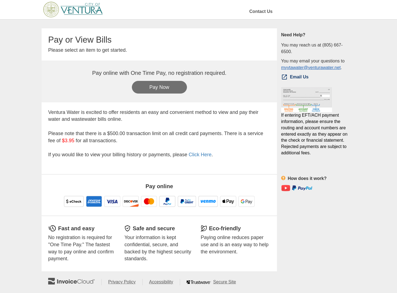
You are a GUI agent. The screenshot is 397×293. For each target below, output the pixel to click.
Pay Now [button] (159, 87)
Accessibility (164, 282)
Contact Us (261, 11)
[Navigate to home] (73, 9)
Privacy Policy (125, 282)
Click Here (200, 154)
